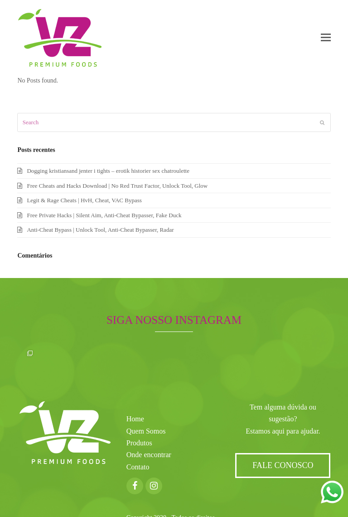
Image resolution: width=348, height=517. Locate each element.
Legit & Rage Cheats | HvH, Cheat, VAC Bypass (84, 200)
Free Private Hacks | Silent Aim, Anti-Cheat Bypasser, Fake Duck (104, 215)
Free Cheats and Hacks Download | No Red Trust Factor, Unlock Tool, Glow (117, 185)
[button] (326, 37)
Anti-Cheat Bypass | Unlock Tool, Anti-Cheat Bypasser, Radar (100, 229)
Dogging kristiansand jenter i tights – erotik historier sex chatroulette (108, 170)
